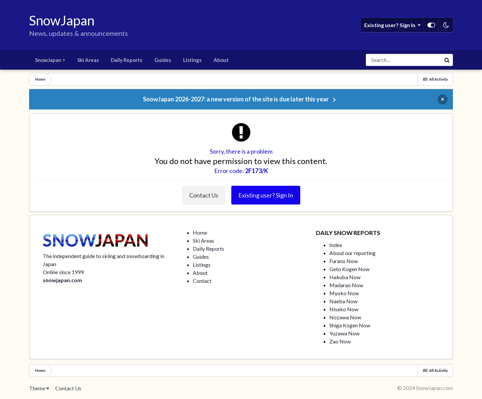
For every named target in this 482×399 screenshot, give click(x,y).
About (221, 60)
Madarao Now (346, 285)
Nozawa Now (345, 317)
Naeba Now (343, 301)
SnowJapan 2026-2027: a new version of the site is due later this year (236, 99)
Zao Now (340, 341)
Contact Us (203, 195)
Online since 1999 (63, 272)
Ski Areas (88, 60)
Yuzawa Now (344, 333)
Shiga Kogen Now (349, 325)
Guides (162, 60)
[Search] (403, 60)
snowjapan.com (62, 280)
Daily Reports (126, 60)
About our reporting (352, 253)
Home (200, 232)
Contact (202, 280)
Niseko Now (343, 309)
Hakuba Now (344, 277)
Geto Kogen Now (349, 269)
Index (335, 245)
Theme (39, 388)
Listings (192, 60)
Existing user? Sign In (392, 25)
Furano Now (343, 261)
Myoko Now (344, 293)
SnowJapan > (50, 60)
